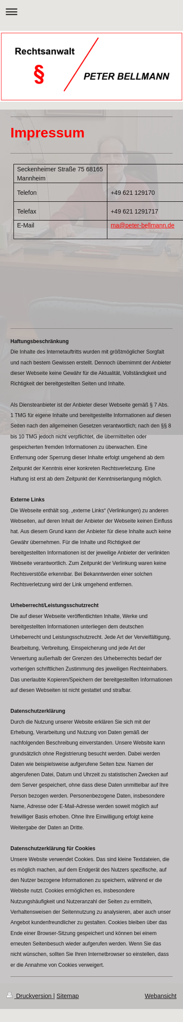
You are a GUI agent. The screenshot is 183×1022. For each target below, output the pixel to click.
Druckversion (30, 995)
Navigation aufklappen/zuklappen (91, 11)
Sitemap (68, 995)
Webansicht (160, 995)
